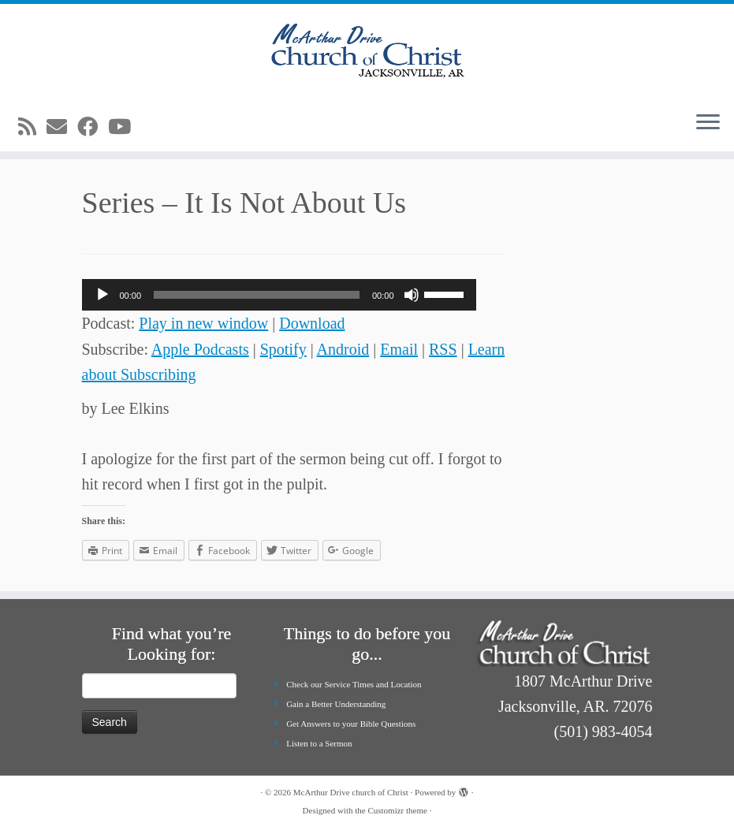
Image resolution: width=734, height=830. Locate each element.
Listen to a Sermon (319, 743)
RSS (443, 349)
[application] (279, 295)
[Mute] (411, 295)
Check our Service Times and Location (353, 684)
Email (399, 349)
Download (312, 323)
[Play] (102, 295)
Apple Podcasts (200, 349)
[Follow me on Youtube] (124, 127)
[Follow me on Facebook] (92, 127)
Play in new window (203, 323)
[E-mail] (62, 127)
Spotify (283, 349)
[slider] (257, 295)
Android (343, 349)
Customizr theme (397, 810)
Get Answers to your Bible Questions (350, 723)
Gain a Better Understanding (336, 704)
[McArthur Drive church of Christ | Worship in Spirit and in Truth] (367, 51)
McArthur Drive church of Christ (350, 792)
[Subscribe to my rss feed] (32, 127)
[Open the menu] (708, 123)
